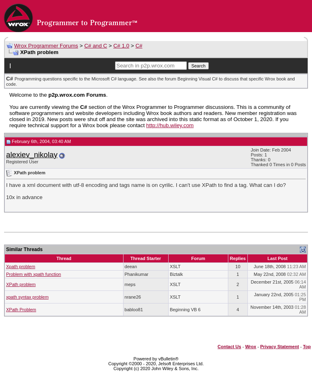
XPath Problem (21, 309)
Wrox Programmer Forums (46, 46)
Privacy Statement (279, 346)
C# (138, 46)
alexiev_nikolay (32, 154)
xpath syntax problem (27, 297)
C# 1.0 (121, 46)
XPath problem (21, 284)
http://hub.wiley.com (170, 125)
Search (198, 65)
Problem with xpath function (33, 274)
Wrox (250, 346)
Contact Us (229, 346)
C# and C (95, 46)
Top (307, 346)
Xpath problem (20, 266)
